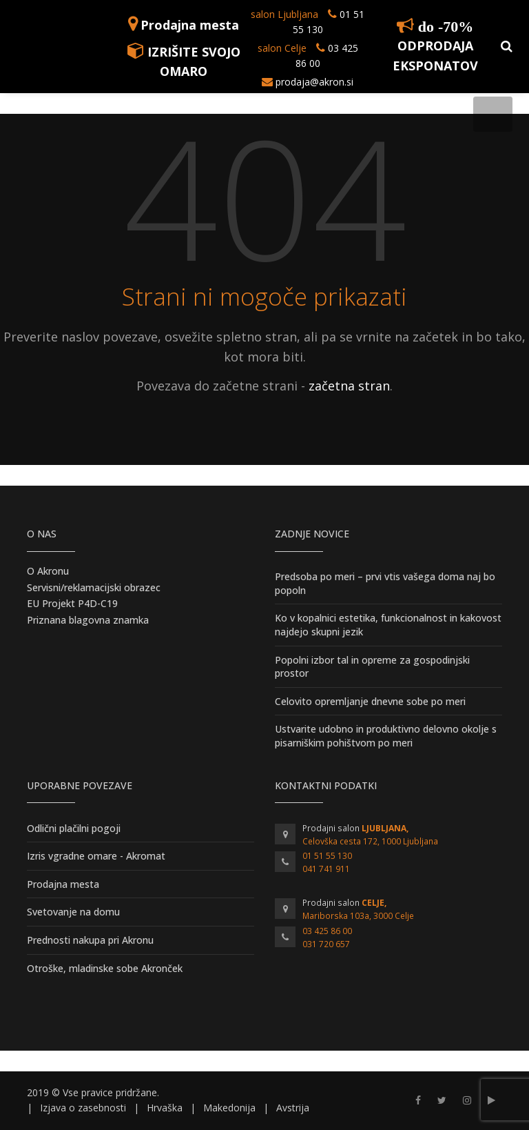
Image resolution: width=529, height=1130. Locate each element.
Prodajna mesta (190, 25)
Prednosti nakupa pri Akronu (90, 939)
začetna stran (349, 385)
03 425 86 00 (327, 931)
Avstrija (292, 1107)
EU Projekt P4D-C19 (72, 603)
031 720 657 (326, 944)
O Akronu (48, 570)
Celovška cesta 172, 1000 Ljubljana (370, 841)
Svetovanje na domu (73, 911)
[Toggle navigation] (492, 114)
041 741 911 (326, 869)
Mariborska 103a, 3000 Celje (358, 916)
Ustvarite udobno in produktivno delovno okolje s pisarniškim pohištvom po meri (386, 735)
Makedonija (229, 1107)
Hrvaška (165, 1107)
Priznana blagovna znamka (88, 619)
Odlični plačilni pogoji (74, 828)
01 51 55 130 (327, 856)
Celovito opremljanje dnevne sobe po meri (370, 701)
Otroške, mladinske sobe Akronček (105, 968)
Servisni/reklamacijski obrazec (93, 587)
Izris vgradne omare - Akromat (96, 855)
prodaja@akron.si (314, 81)
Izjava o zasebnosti (83, 1107)
